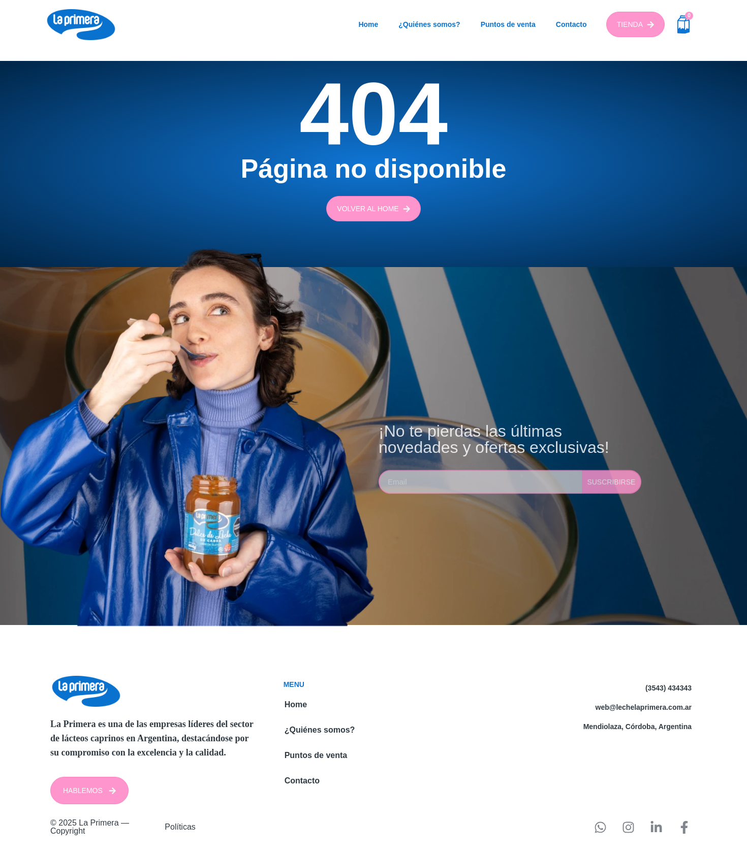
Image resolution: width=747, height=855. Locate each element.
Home (368, 24)
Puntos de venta (508, 24)
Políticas (180, 827)
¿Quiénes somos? (429, 24)
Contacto (571, 24)
